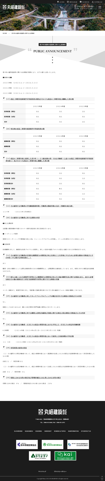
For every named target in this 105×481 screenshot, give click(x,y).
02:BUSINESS (29, 431)
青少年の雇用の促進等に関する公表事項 (23, 33)
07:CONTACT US (86, 431)
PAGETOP (102, 478)
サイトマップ (42, 471)
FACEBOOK (84, 2)
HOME (5, 33)
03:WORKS (38, 431)
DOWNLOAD (97, 2)
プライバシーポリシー (60, 471)
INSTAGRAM (72, 2)
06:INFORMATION (73, 431)
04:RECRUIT (48, 431)
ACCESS (60, 2)
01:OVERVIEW (18, 431)
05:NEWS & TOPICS (60, 431)
